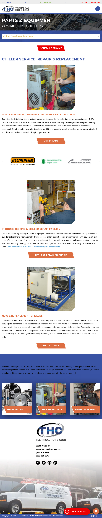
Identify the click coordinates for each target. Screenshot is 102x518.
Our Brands (51, 141)
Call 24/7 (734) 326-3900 (90, 2)
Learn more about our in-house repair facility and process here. (33, 246)
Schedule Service (51, 48)
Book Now (79, 511)
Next (99, 161)
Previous (3, 161)
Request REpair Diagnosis (51, 255)
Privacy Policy (58, 516)
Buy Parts (6, 2)
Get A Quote (51, 345)
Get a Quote (45, 2)
